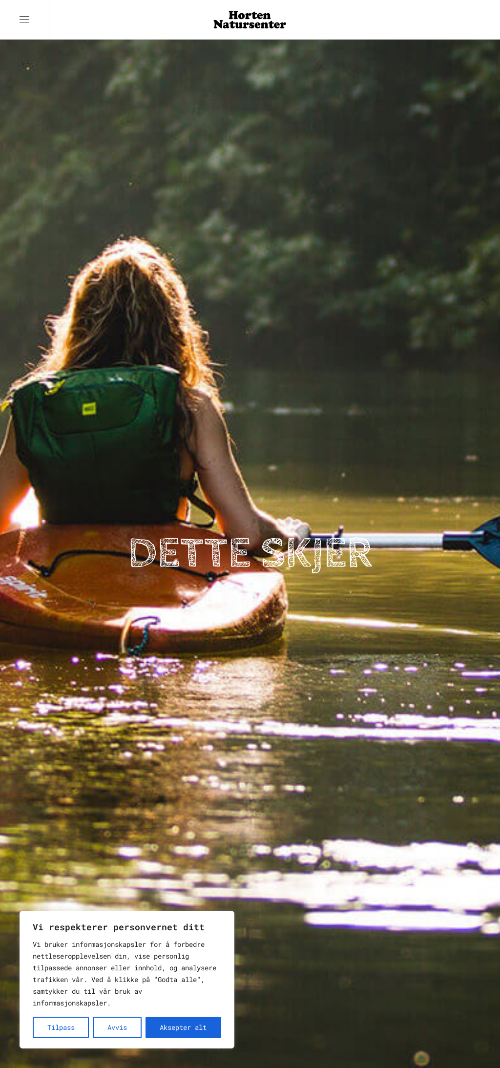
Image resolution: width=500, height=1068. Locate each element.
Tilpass (61, 1027)
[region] (127, 979)
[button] (24, 19)
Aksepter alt (183, 1027)
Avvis (117, 1027)
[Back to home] (250, 19)
